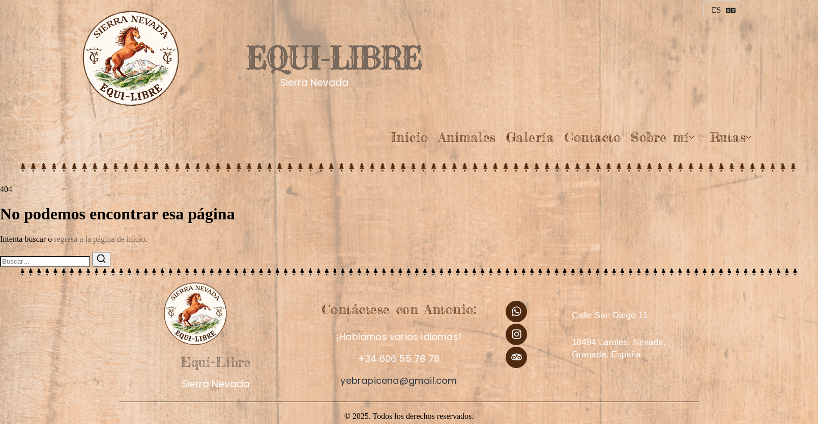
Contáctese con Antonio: (399, 309)
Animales (467, 137)
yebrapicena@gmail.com (398, 380)
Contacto (592, 137)
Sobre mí (662, 137)
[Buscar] (101, 259)
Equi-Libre (332, 57)
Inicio (409, 137)
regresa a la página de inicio (99, 239)
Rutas (731, 137)
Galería (530, 137)
